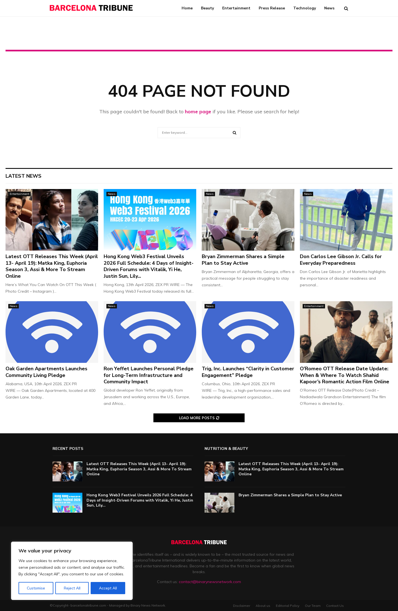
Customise (36, 588)
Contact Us (335, 606)
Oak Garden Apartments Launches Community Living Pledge (46, 371)
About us (263, 606)
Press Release (272, 8)
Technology (304, 8)
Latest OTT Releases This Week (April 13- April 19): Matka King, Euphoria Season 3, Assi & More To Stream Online (52, 266)
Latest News (23, 176)
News (329, 8)
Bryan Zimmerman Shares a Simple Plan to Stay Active (243, 259)
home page (198, 111)
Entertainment (236, 8)
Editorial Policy (287, 606)
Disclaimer (241, 606)
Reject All (72, 588)
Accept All (108, 588)
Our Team (313, 606)
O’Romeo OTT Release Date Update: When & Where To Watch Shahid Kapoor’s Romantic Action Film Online (344, 375)
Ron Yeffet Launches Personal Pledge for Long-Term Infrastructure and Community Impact (148, 375)
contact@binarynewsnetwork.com (210, 581)
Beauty (207, 8)
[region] (72, 571)
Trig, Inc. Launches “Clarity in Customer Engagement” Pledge (248, 371)
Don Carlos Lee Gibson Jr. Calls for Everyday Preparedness (341, 259)
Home (187, 8)
